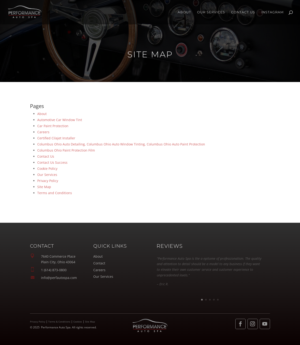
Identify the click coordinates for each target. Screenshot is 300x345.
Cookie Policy (47, 168)
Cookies (77, 321)
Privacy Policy (47, 180)
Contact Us (243, 12)
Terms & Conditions (59, 321)
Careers (43, 132)
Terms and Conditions (54, 193)
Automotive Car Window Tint (59, 120)
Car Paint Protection (52, 126)
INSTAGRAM (272, 12)
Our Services (211, 12)
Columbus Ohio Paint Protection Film (66, 150)
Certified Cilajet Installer (56, 138)
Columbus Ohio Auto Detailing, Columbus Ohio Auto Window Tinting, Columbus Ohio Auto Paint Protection (121, 144)
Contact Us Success (52, 162)
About (184, 12)
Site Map (44, 187)
